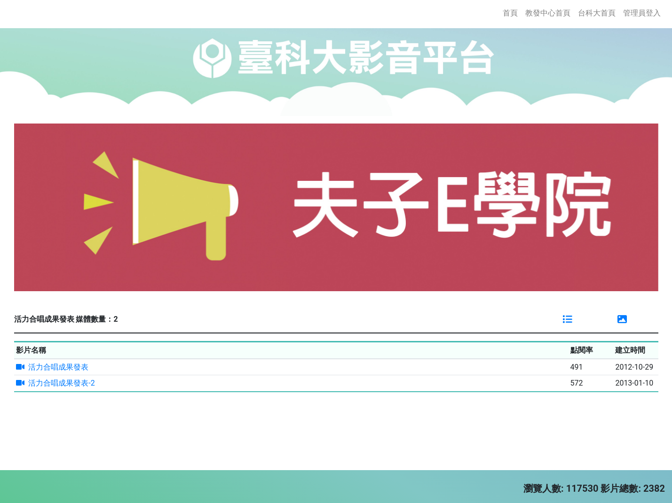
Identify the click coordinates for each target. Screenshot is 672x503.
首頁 (512, 12)
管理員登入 (642, 12)
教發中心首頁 (547, 12)
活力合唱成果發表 (52, 367)
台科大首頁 (597, 12)
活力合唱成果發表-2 (55, 383)
